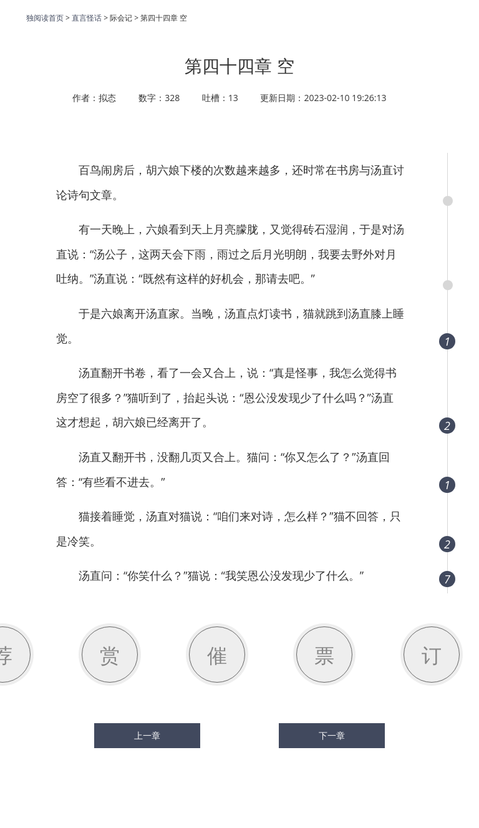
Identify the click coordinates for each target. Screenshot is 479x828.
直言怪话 (87, 17)
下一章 (332, 736)
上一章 (147, 736)
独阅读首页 (45, 17)
